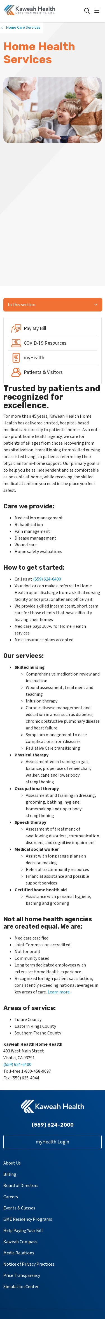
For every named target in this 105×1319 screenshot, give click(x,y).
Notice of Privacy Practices (28, 1264)
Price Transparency (21, 1275)
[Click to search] (87, 11)
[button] (98, 11)
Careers (10, 1197)
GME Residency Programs (27, 1219)
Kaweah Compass (20, 1242)
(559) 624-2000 (53, 1125)
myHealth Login (52, 1141)
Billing (9, 1174)
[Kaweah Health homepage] (43, 11)
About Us (12, 1163)
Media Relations (18, 1253)
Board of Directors (20, 1185)
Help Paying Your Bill (23, 1230)
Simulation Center (21, 1287)
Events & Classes (19, 1208)
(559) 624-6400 (47, 579)
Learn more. (59, 992)
